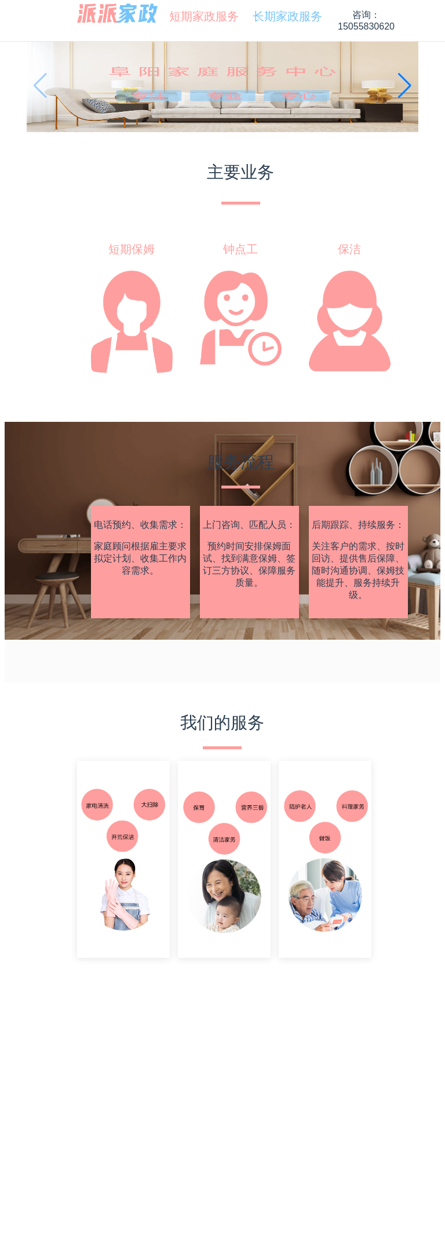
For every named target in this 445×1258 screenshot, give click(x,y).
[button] (405, 86)
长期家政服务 (283, 16)
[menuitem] (199, 16)
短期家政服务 (199, 16)
